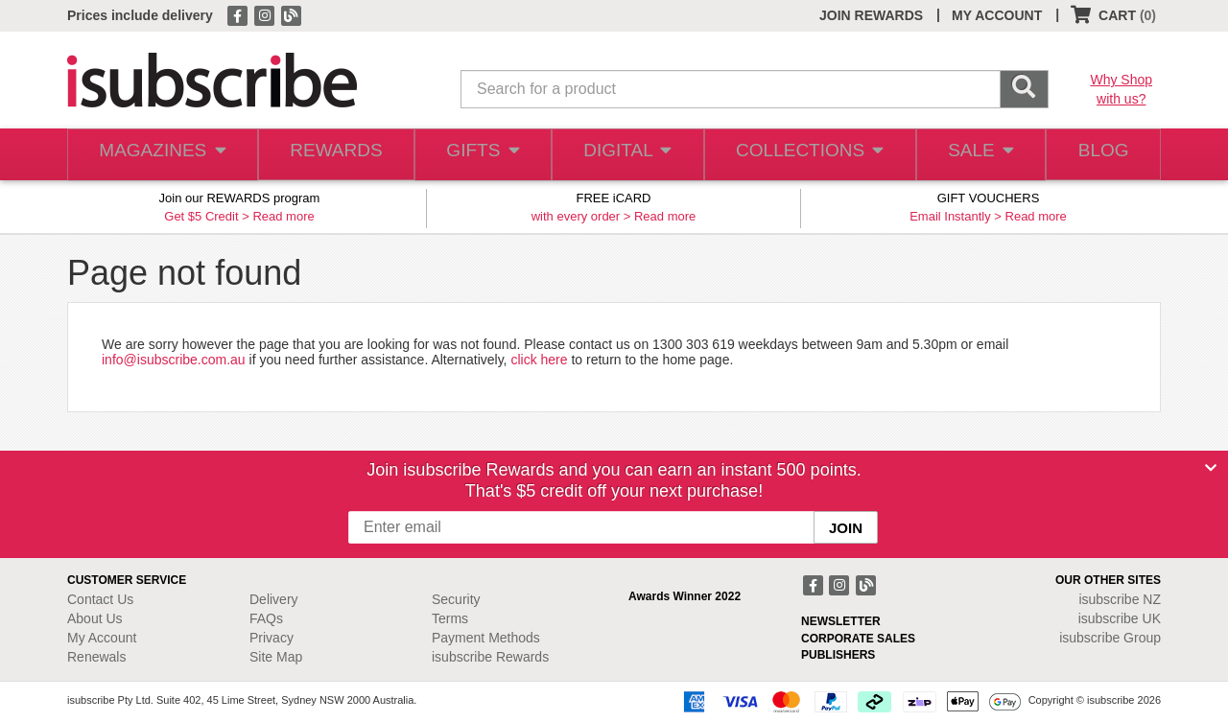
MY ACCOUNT (997, 15)
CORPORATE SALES (858, 638)
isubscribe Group (1110, 637)
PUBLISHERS (838, 655)
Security (456, 599)
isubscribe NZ (1119, 599)
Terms (450, 618)
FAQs (266, 618)
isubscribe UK (1119, 618)
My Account (101, 637)
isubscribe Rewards (490, 656)
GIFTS (479, 155)
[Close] (1210, 468)
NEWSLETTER (841, 621)
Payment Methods (486, 637)
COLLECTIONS (804, 155)
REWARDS (330, 155)
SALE (973, 155)
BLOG (1100, 155)
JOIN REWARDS (871, 15)
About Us (95, 618)
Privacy (271, 637)
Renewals (96, 656)
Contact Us (100, 599)
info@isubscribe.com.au (174, 359)
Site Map (275, 656)
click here (538, 359)
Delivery (273, 599)
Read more (283, 216)
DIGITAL (625, 155)
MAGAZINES (160, 155)
